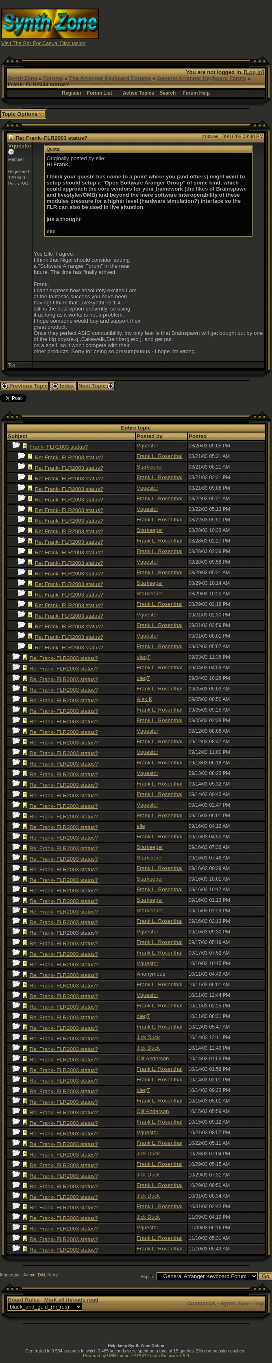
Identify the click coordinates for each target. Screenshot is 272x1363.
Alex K (144, 699)
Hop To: (148, 1276)
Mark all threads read (71, 1300)
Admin (29, 1274)
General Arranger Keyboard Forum (201, 78)
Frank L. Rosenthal (160, 456)
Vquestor (20, 146)
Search (167, 93)
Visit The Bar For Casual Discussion (43, 43)
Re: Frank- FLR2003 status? (69, 457)
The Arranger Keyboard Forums (110, 78)
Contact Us (201, 1303)
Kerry (53, 1274)
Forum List (99, 93)
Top (11, 364)
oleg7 (143, 657)
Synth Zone (22, 78)
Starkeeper (150, 467)
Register (71, 93)
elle (141, 826)
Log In (254, 72)
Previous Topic (25, 386)
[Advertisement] (204, 26)
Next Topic (95, 386)
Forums (53, 78)
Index (63, 386)
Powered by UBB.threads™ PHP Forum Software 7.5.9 (136, 1355)
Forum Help (196, 93)
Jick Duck (148, 1037)
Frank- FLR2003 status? (58, 447)
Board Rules (24, 1300)
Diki (41, 1274)
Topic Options (23, 114)
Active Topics (138, 93)
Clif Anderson (153, 1058)
